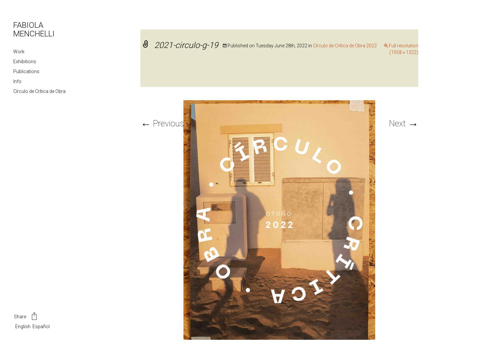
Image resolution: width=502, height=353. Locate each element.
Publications (26, 71)
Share (26, 317)
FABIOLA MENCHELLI (34, 29)
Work (19, 51)
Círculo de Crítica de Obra (39, 91)
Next (403, 123)
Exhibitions (24, 61)
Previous (162, 123)
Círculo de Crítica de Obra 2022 (345, 45)
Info (17, 81)
